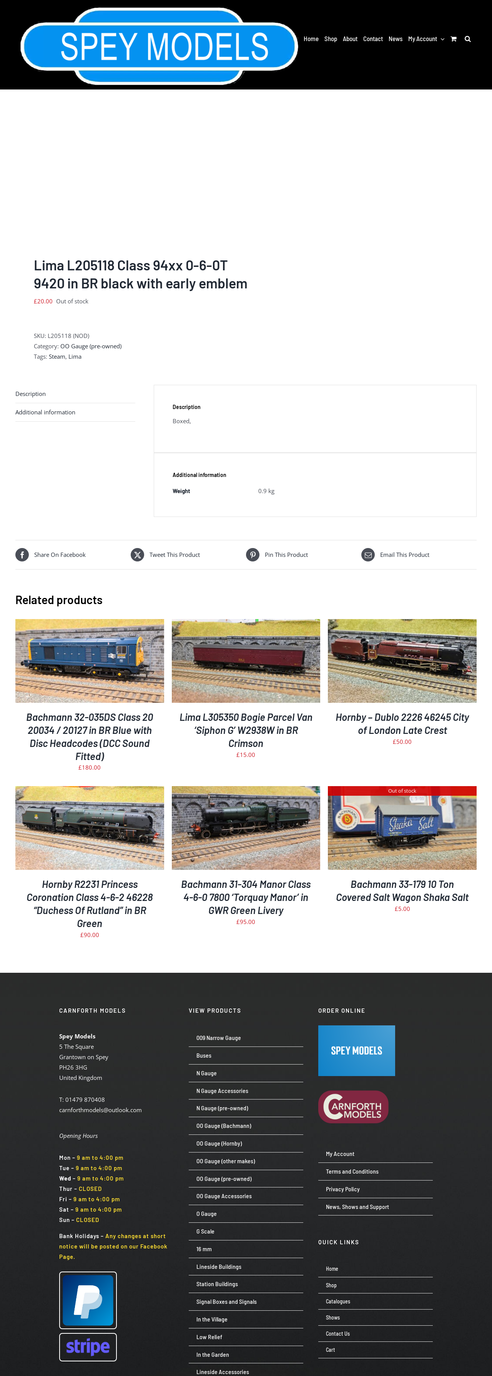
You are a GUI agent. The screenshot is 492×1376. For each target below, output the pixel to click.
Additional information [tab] (45, 412)
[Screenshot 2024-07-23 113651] (356, 1028)
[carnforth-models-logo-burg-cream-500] (356, 1079)
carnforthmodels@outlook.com (100, 1110)
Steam (57, 356)
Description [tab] (30, 393)
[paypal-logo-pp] (88, 1275)
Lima (74, 356)
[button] (468, 38)
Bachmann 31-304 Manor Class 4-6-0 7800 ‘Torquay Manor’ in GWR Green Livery (246, 897)
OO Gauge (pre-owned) (90, 346)
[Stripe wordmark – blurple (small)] (88, 1336)
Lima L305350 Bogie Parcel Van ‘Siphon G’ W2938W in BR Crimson (246, 730)
